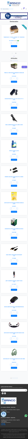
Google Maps (3, 424)
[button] (2, 16)
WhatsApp (3, 423)
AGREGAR (14, 46)
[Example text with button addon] (14, 43)
